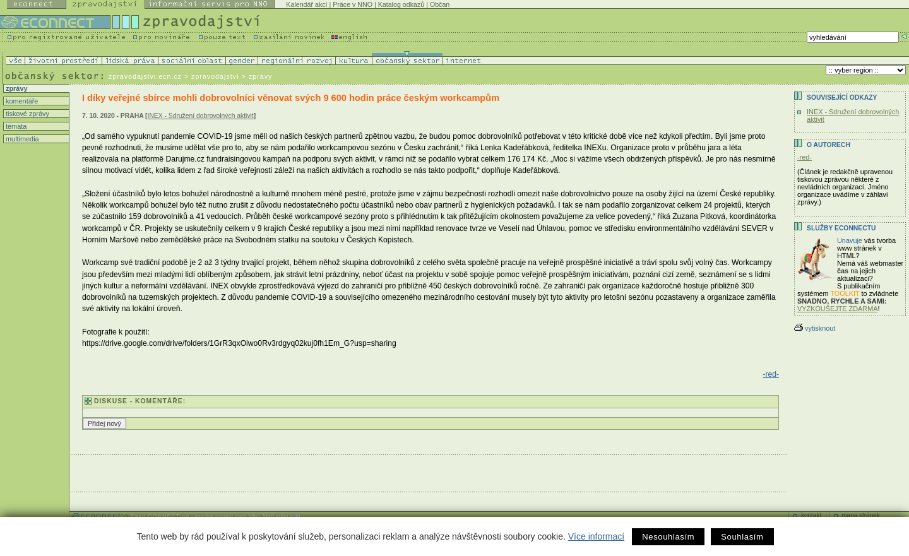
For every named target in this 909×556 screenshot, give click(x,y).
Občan (439, 4)
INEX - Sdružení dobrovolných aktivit (201, 115)
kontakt (811, 515)
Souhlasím (742, 536)
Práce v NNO (352, 4)
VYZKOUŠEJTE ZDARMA (837, 308)
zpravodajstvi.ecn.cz (145, 76)
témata (15, 126)
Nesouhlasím (668, 536)
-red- (771, 374)
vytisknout (814, 328)
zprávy (15, 88)
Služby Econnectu (841, 228)
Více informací (596, 536)
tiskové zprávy (26, 113)
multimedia (21, 139)
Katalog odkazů (401, 4)
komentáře (21, 101)
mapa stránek (860, 515)
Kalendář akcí (306, 4)
